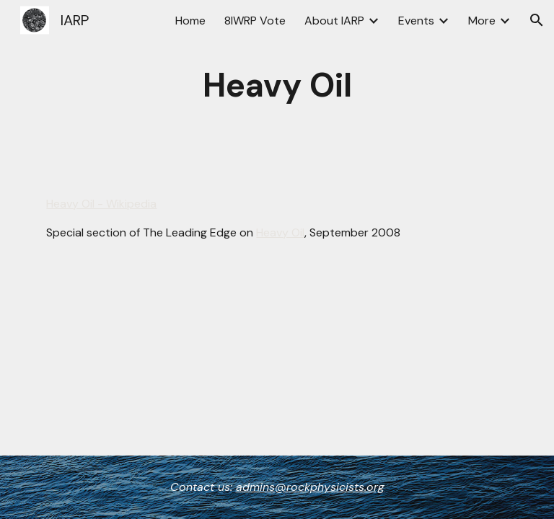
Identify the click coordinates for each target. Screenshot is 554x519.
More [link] (482, 20)
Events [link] (416, 20)
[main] (276, 86)
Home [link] (190, 20)
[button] (536, 20)
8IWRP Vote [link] (255, 20)
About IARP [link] (334, 20)
